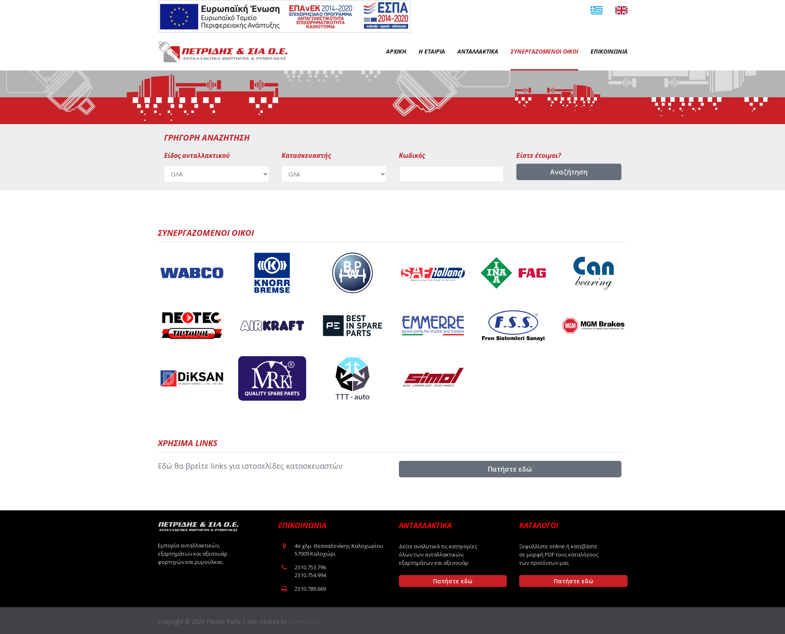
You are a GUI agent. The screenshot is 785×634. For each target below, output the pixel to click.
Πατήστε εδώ (510, 469)
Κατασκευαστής (306, 155)
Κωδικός (412, 155)
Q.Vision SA (303, 621)
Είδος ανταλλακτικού (197, 155)
